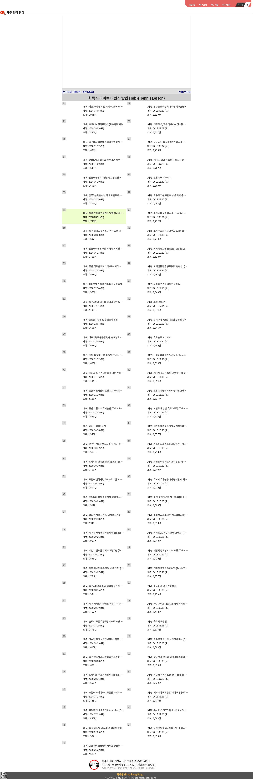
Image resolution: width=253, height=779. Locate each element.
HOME (192, 4)
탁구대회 (226, 4)
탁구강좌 (203, 4)
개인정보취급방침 (146, 764)
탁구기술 (214, 4)
